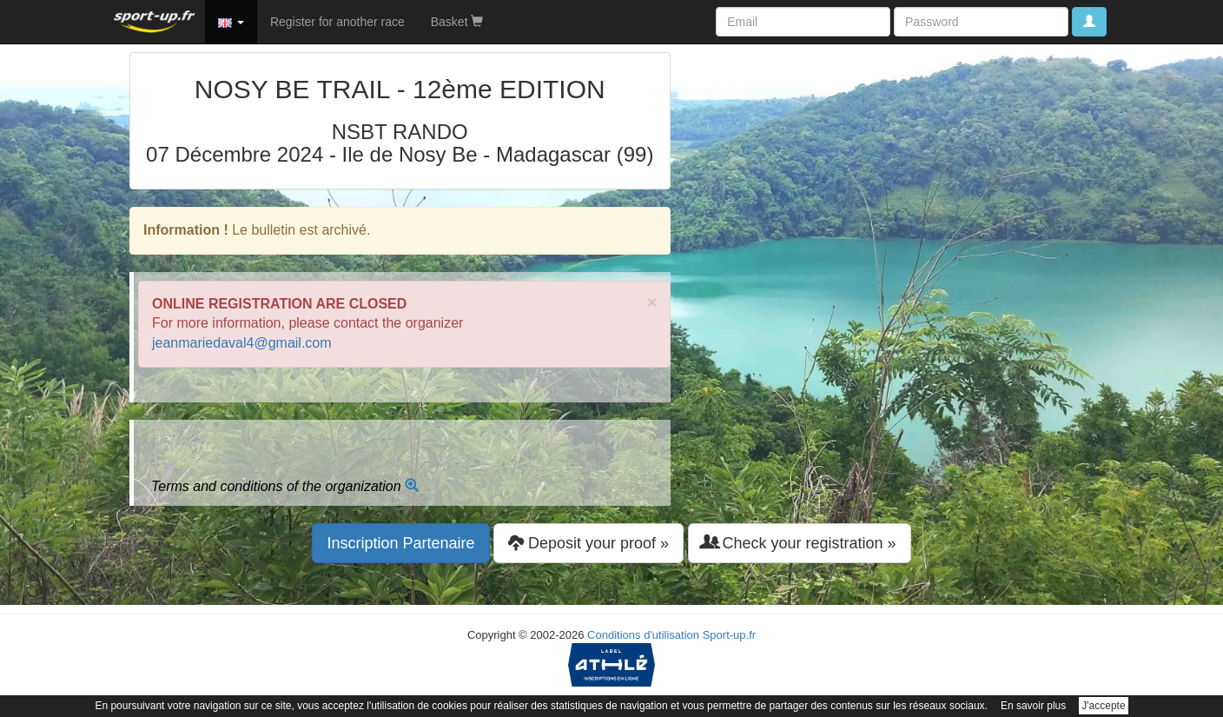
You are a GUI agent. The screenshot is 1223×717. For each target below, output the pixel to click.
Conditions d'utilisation (643, 634)
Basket (457, 22)
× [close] (651, 302)
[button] (231, 21)
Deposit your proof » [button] (588, 543)
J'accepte (1103, 706)
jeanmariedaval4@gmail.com (242, 342)
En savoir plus (1033, 706)
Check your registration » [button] (799, 543)
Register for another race (337, 22)
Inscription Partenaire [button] (400, 543)
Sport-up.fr (729, 634)
